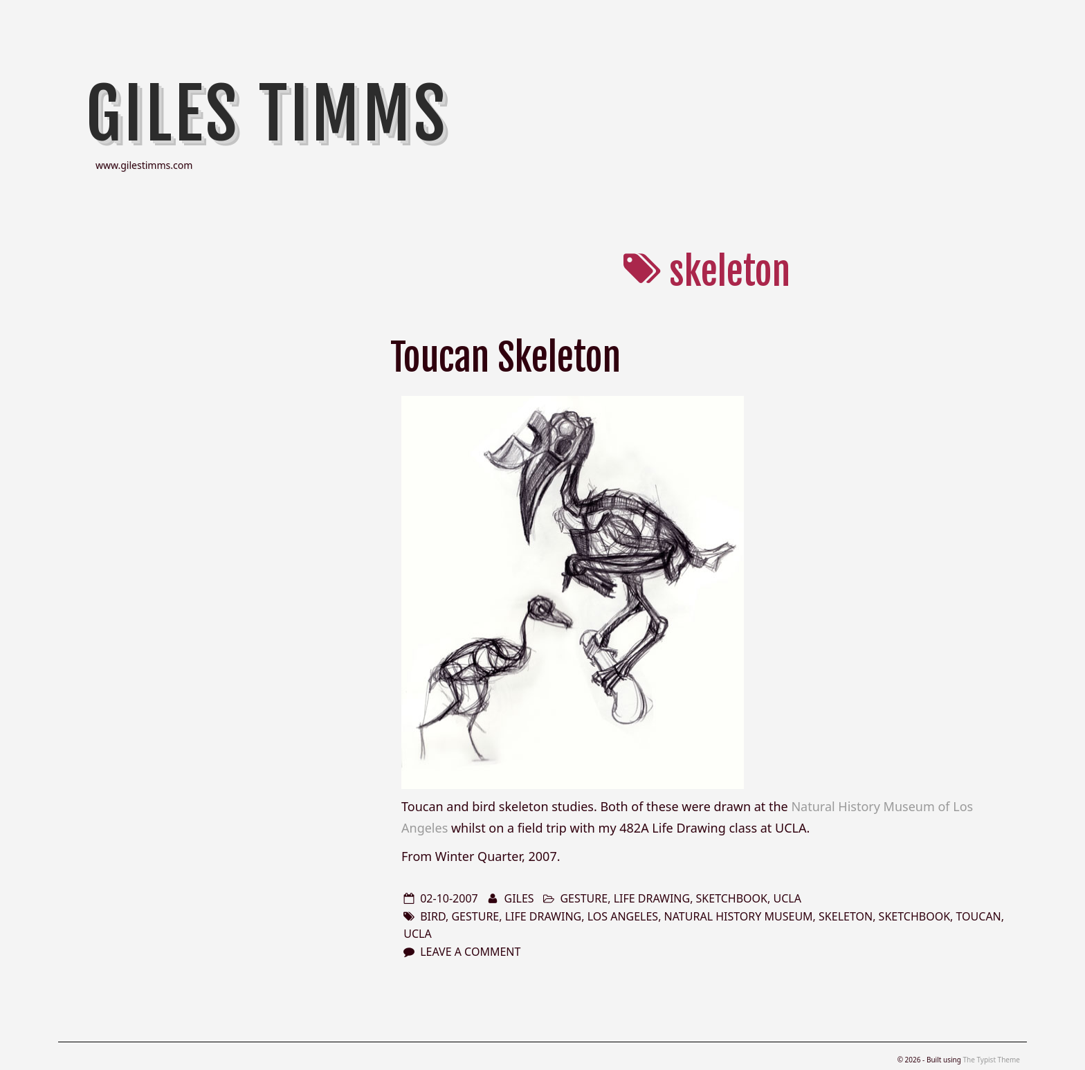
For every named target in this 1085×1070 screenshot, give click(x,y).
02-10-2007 (449, 898)
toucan (978, 916)
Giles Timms (267, 114)
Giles (519, 898)
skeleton (846, 916)
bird (433, 916)
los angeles (623, 916)
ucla (787, 898)
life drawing (652, 898)
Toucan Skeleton (505, 357)
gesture (584, 898)
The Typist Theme (991, 1059)
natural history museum (738, 916)
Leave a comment (470, 951)
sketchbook (731, 898)
